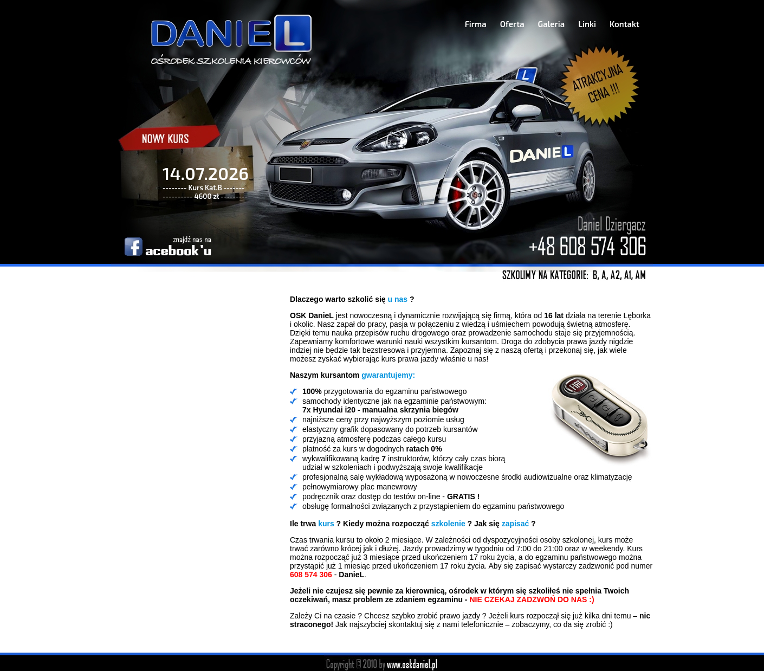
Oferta (512, 24)
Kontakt (624, 24)
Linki (587, 24)
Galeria (551, 24)
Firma (476, 24)
